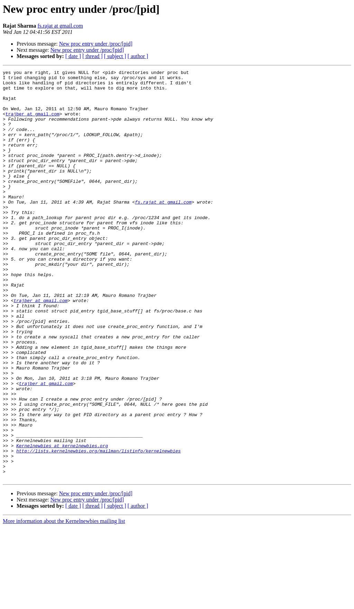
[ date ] (73, 56)
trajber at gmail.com (32, 123)
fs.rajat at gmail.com (60, 26)
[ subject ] (115, 56)
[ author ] (138, 56)
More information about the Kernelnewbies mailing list (64, 603)
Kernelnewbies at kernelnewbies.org (62, 521)
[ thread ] (92, 56)
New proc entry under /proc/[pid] (95, 44)
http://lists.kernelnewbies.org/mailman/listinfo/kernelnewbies (98, 527)
